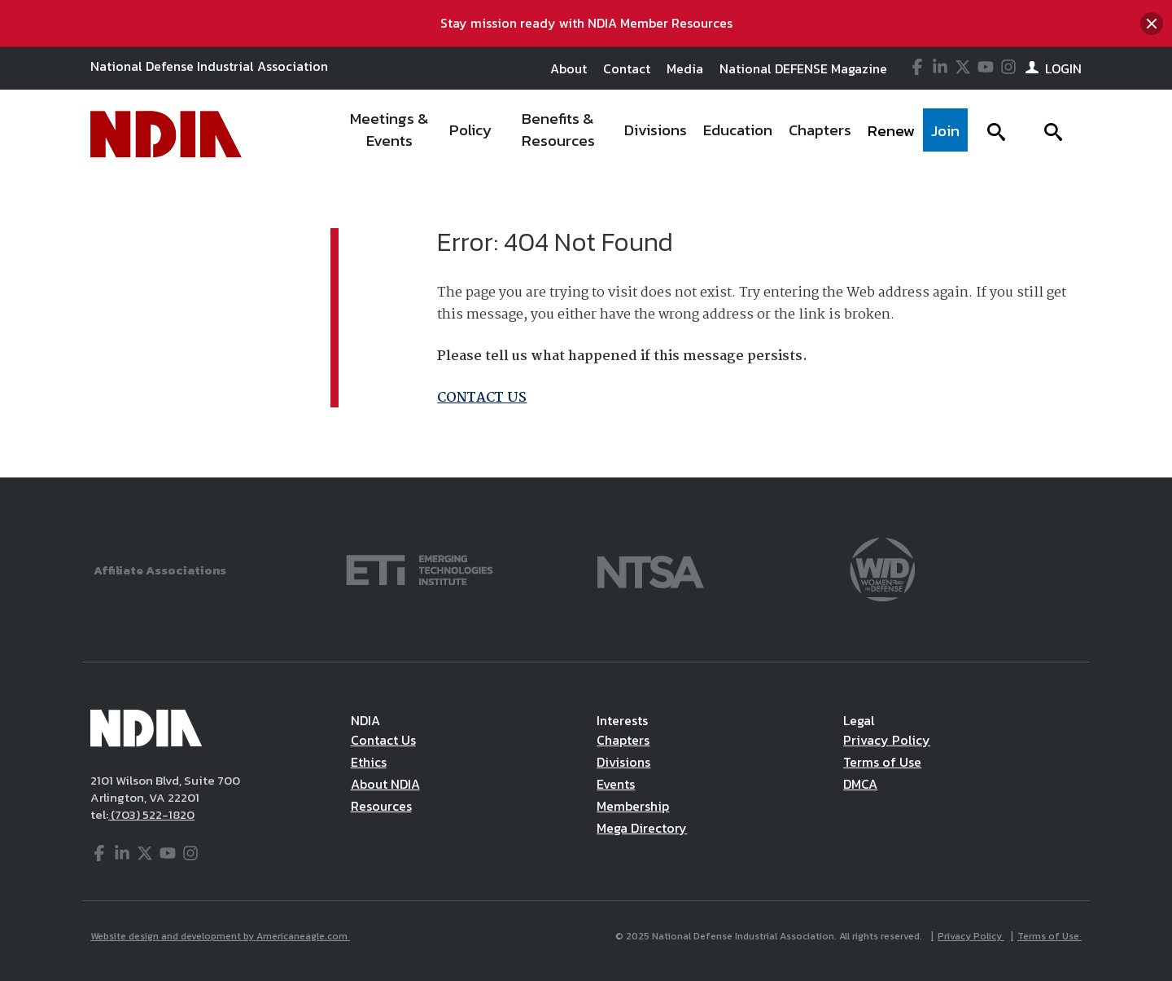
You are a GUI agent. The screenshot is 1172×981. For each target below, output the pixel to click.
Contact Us (383, 740)
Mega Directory (642, 828)
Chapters (623, 740)
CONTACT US (482, 398)
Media (685, 68)
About (568, 68)
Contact (626, 68)
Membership (633, 806)
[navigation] (654, 134)
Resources (381, 806)
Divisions (623, 762)
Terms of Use (882, 762)
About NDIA (385, 784)
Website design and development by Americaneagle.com (220, 936)
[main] (586, 328)
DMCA (860, 784)
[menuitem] (390, 134)
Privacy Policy (886, 740)
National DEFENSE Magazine (803, 68)
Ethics (369, 762)
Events (616, 784)
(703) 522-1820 (151, 814)
